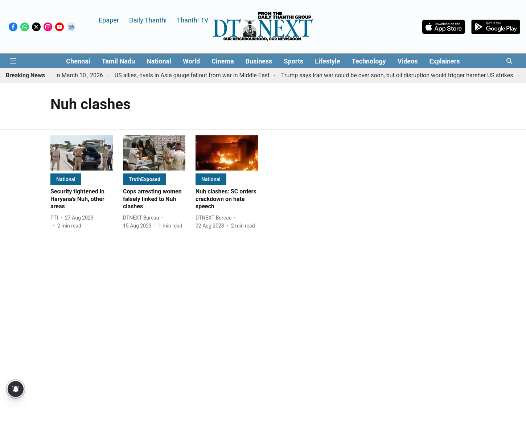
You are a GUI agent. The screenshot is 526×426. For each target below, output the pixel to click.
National (159, 61)
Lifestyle (327, 61)
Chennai (78, 61)
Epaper (109, 20)
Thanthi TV (192, 20)
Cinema (222, 61)
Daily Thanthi (148, 20)
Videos (408, 61)
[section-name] (65, 179)
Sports (294, 61)
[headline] (81, 199)
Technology (369, 61)
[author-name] (55, 218)
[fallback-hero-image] (81, 153)
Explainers (444, 61)
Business (259, 61)
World (191, 61)
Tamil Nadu (118, 61)
